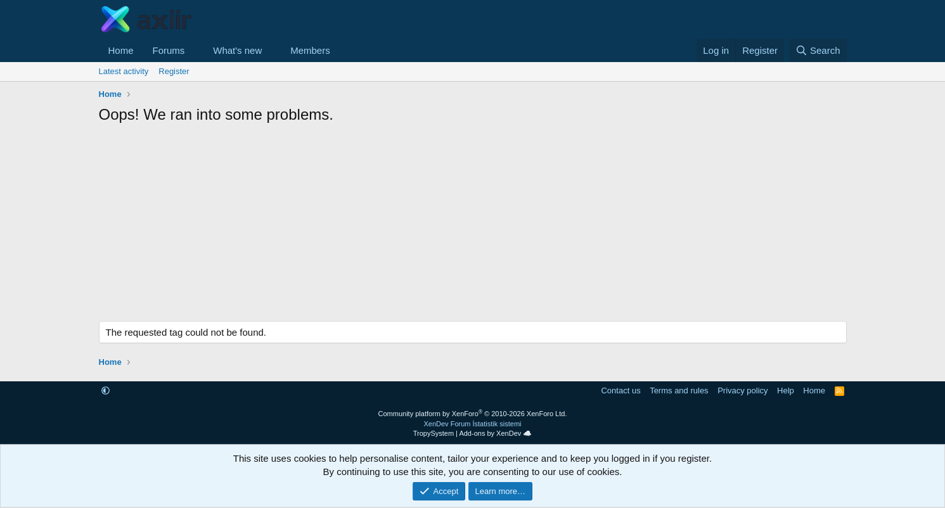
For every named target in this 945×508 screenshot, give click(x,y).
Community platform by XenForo (472, 413)
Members (310, 50)
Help (785, 390)
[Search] (818, 50)
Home (121, 50)
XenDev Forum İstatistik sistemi (472, 424)
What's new (237, 50)
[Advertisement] (473, 226)
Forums (169, 50)
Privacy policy (742, 390)
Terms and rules (679, 390)
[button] (194, 50)
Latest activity (124, 71)
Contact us (620, 390)
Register (173, 71)
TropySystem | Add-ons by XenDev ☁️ (472, 433)
